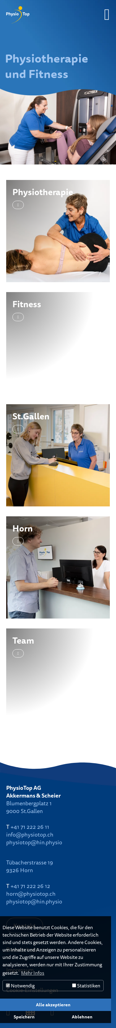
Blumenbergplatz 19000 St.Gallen (29, 807)
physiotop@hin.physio (34, 842)
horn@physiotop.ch (31, 893)
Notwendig (20, 986)
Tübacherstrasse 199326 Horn (29, 866)
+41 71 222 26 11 (30, 826)
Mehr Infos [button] (32, 973)
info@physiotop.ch (30, 834)
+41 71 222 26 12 (30, 885)
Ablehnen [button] (82, 1016)
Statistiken (86, 986)
